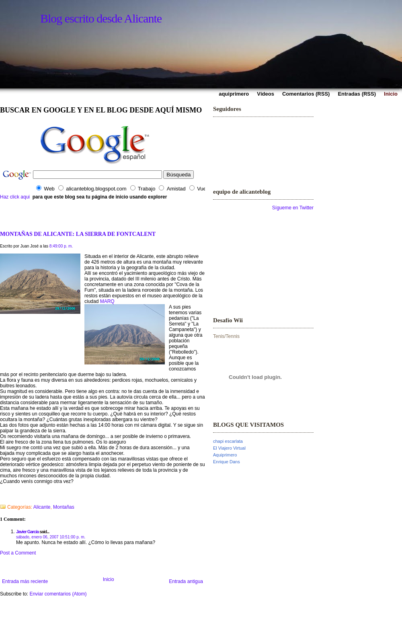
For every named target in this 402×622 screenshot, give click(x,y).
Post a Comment (18, 553)
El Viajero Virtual (229, 448)
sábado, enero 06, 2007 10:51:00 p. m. (50, 537)
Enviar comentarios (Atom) (57, 594)
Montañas (63, 507)
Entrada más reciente (25, 581)
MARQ (107, 301)
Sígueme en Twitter (293, 208)
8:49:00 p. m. (61, 246)
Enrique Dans (226, 461)
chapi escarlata (228, 441)
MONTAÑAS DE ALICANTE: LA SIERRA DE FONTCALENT (78, 234)
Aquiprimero (225, 454)
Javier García (27, 531)
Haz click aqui (15, 197)
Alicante (42, 507)
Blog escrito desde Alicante (101, 18)
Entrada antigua (186, 581)
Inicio (108, 579)
